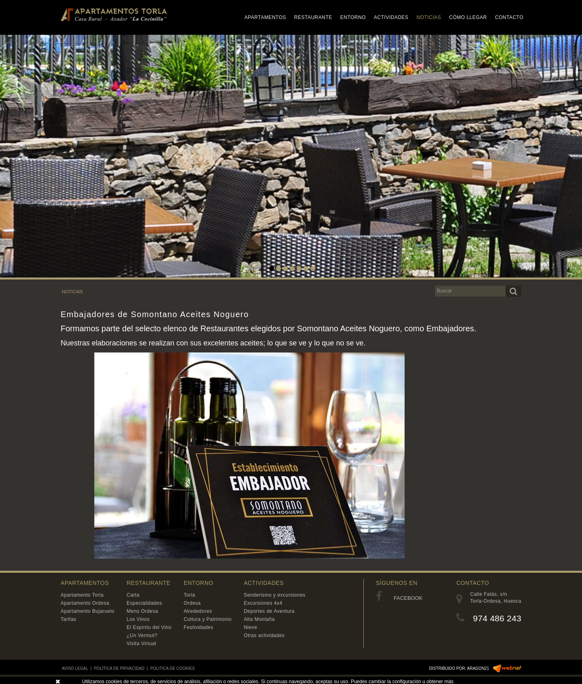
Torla (189, 595)
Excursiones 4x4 (263, 603)
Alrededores (197, 611)
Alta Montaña (259, 619)
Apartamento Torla (82, 595)
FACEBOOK (399, 598)
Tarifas (68, 619)
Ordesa (191, 603)
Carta (133, 595)
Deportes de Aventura (269, 611)
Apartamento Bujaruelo (87, 611)
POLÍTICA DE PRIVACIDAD (119, 668)
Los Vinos (138, 619)
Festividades (198, 627)
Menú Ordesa (142, 611)
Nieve (250, 627)
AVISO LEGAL (75, 668)
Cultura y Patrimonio (207, 619)
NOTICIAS (72, 291)
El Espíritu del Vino (149, 627)
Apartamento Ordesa (85, 603)
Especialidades (144, 603)
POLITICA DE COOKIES (172, 668)
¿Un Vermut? (142, 635)
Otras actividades (264, 635)
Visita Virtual (141, 643)
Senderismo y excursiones (275, 595)
